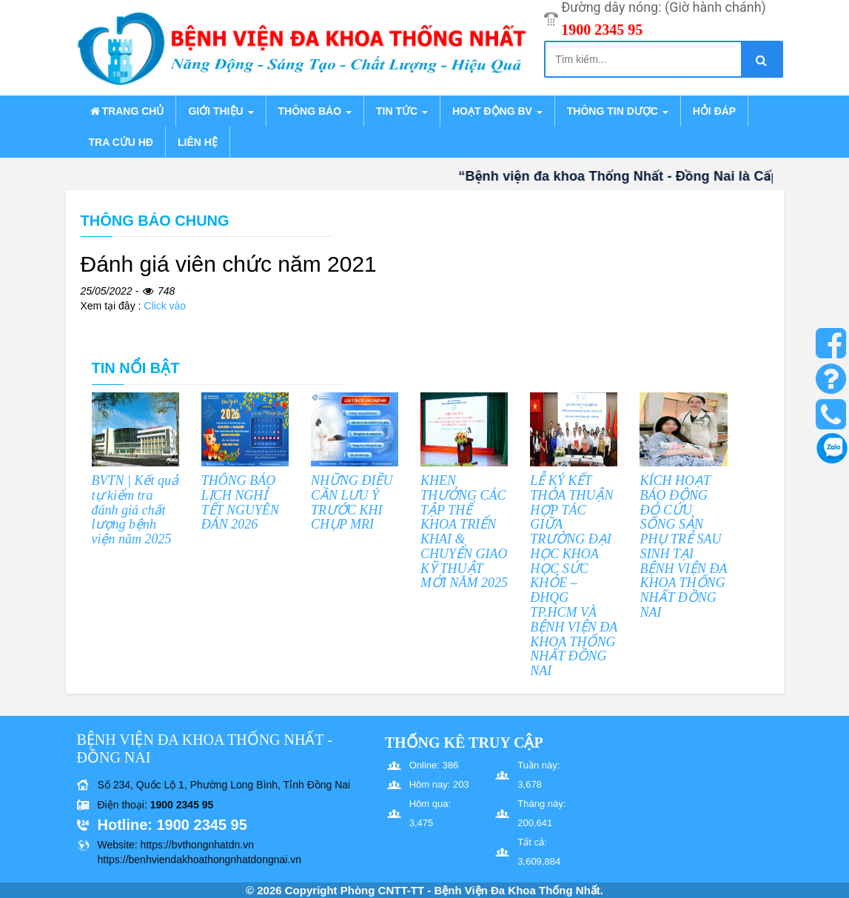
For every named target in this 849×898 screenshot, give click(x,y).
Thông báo (315, 111)
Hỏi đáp (714, 111)
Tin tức (402, 111)
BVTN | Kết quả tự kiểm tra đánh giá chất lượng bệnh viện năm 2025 (135, 509)
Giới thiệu (220, 111)
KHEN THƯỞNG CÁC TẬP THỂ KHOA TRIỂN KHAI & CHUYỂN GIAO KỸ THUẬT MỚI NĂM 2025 (464, 532)
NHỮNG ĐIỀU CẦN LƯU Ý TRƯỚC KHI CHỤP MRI (352, 502)
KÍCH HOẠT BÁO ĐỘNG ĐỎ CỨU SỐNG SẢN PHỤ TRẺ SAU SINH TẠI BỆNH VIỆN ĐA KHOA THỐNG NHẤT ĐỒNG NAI (683, 546)
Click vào (165, 306)
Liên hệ (198, 142)
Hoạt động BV (497, 111)
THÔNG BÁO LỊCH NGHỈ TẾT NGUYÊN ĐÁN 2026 (240, 502)
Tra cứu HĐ (121, 142)
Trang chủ (126, 111)
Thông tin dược (617, 111)
